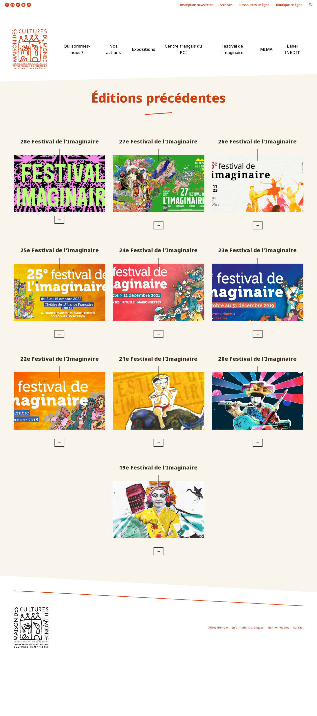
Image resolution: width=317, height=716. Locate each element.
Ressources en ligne (254, 4)
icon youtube (23, 5)
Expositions (143, 49)
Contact (298, 627)
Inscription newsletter (196, 4)
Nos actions (113, 49)
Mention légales (278, 627)
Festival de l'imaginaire (231, 49)
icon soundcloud (29, 5)
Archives (226, 4)
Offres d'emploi (218, 627)
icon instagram (12, 5)
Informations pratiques (248, 627)
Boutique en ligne (289, 4)
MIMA (266, 49)
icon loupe (310, 4)
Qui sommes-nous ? (77, 49)
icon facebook (7, 5)
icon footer (31, 627)
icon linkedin (18, 5)
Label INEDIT (292, 49)
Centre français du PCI (183, 49)
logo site (29, 49)
